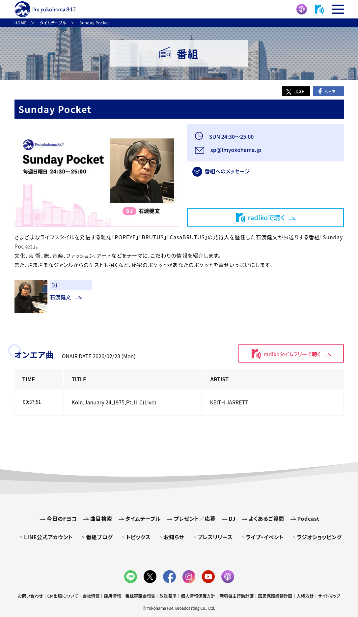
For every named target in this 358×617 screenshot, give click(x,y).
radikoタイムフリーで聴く (291, 354)
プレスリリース (215, 537)
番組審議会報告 (140, 596)
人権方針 (305, 596)
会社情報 (90, 596)
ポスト (299, 91)
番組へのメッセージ (227, 171)
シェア (330, 91)
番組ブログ (99, 537)
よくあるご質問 (266, 518)
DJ (232, 518)
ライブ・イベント (265, 537)
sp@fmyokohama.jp (235, 150)
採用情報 (112, 596)
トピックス (138, 537)
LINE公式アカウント (48, 537)
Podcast (308, 518)
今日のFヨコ (62, 518)
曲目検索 (101, 518)
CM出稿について (62, 596)
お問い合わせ (30, 596)
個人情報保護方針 (198, 596)
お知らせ (174, 537)
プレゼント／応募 (195, 518)
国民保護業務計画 (275, 596)
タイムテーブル (143, 518)
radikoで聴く (266, 217)
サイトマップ (329, 596)
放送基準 (168, 596)
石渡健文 (60, 297)
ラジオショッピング (319, 537)
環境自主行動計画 (236, 596)
